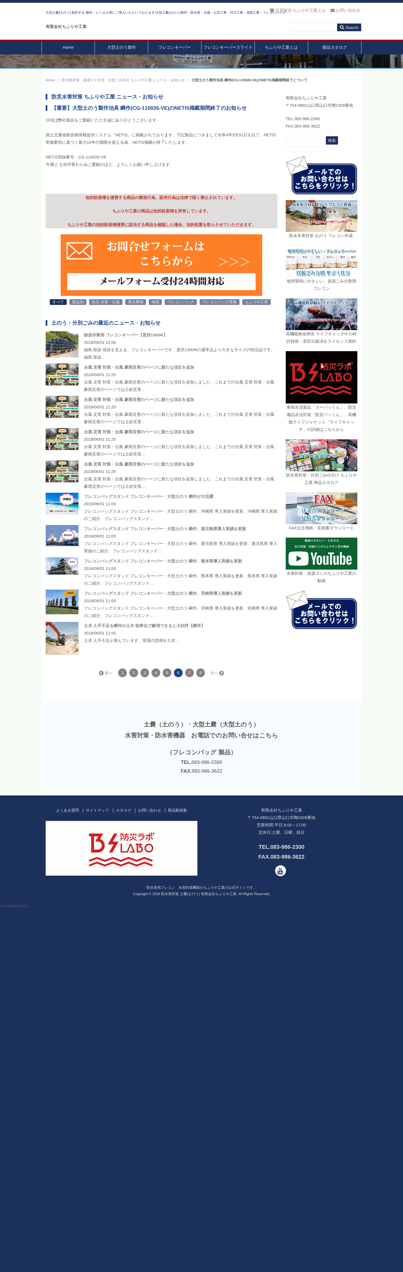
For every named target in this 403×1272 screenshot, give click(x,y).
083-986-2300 (206, 1108)
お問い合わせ (345, 10)
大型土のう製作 (121, 59)
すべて (58, 648)
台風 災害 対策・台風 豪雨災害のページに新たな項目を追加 (139, 713)
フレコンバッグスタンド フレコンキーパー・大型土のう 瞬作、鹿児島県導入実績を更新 (165, 874)
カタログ (123, 1156)
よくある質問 (67, 1156)
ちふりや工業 (256, 648)
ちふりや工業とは (281, 59)
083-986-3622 (207, 1117)
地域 (155, 648)
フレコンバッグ (180, 648)
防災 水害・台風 (106, 648)
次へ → (217, 1019)
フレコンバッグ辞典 (219, 648)
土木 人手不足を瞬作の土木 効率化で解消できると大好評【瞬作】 (144, 971)
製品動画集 (177, 1156)
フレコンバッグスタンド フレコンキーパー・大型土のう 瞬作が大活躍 (148, 842)
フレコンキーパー (174, 59)
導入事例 (135, 648)
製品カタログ (334, 59)
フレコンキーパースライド (228, 59)
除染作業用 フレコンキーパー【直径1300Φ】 (125, 681)
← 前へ (106, 1019)
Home (68, 59)
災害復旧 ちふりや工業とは (297, 10)
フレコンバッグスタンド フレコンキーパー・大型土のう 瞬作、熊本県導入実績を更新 (163, 907)
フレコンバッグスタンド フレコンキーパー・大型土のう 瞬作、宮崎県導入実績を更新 (163, 939)
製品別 (78, 648)
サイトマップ (97, 1156)
